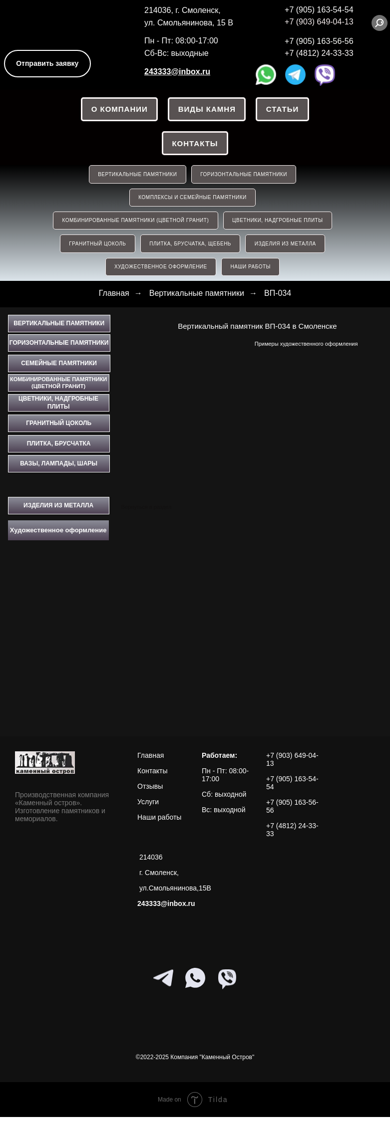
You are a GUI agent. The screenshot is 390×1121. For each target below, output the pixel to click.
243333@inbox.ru (177, 71)
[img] (46, 20)
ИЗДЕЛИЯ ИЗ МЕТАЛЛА (286, 246)
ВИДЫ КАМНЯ (207, 109)
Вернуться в (136, 511)
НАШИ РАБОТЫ (251, 270)
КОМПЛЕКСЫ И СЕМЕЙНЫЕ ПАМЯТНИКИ (192, 199)
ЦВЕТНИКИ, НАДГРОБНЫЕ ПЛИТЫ (278, 223)
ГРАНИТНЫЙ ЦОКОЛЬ (96, 246)
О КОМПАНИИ (119, 109)
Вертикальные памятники (196, 297)
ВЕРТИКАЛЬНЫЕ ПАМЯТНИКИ (137, 176)
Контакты (195, 144)
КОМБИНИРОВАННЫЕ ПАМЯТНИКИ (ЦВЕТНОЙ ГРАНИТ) (135, 223)
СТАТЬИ (283, 109)
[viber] (227, 981)
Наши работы (159, 821)
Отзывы (150, 790)
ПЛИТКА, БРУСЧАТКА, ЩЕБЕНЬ (190, 246)
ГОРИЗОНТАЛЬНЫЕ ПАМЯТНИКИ (244, 176)
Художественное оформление (160, 270)
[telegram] (163, 981)
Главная (114, 297)
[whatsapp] (195, 981)
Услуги (148, 806)
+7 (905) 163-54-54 (319, 9)
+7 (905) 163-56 (313, 41)
